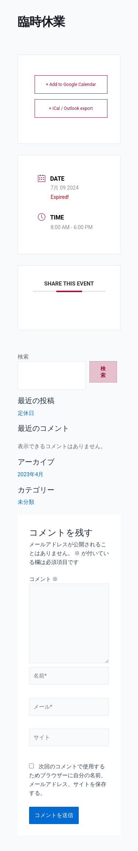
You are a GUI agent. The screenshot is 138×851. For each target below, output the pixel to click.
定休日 (26, 413)
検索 (23, 356)
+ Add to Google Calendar (71, 84)
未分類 (26, 502)
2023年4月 (31, 474)
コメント (43, 579)
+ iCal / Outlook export (71, 108)
